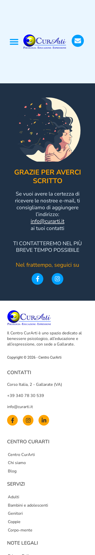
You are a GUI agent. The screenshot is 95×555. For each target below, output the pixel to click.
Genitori (15, 513)
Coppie (14, 522)
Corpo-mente (20, 530)
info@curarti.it (47, 221)
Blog (12, 471)
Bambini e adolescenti (28, 505)
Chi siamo (17, 463)
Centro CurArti (21, 454)
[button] (14, 42)
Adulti (13, 497)
